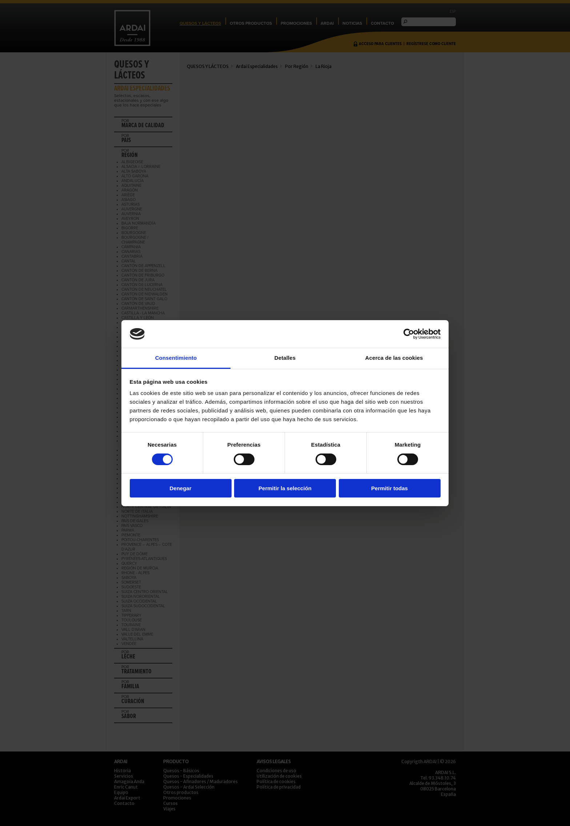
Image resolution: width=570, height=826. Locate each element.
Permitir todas (389, 488)
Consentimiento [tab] (176, 358)
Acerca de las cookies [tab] (394, 358)
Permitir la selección (285, 488)
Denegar (180, 488)
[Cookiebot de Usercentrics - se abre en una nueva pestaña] (409, 334)
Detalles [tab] (285, 358)
